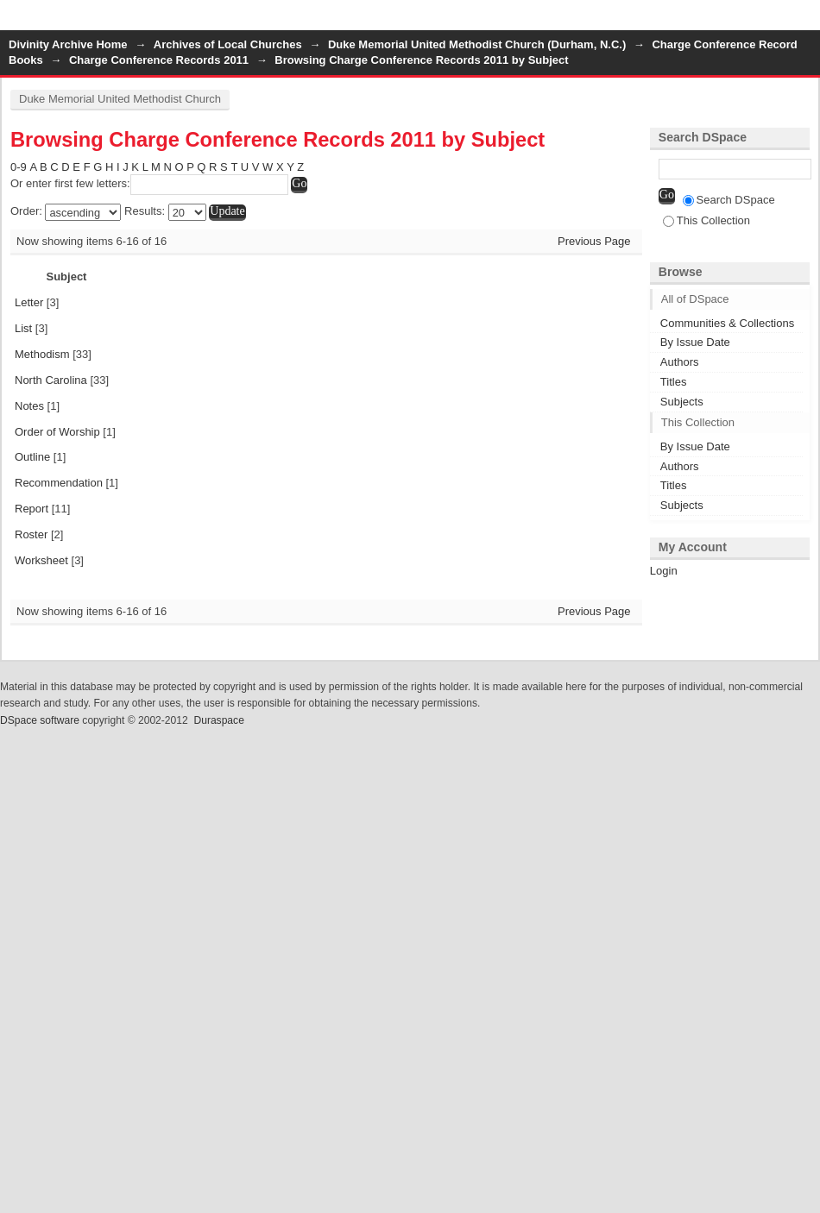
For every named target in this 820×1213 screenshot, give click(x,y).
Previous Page (594, 241)
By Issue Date (695, 342)
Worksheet (41, 560)
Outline (32, 456)
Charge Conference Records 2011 (159, 59)
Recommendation (59, 482)
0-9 (18, 166)
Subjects (681, 401)
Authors (679, 361)
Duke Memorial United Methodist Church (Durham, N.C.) (477, 44)
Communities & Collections (727, 323)
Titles (673, 381)
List (23, 328)
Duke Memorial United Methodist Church (120, 98)
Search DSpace (729, 199)
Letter (29, 302)
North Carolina (51, 380)
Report (31, 508)
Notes (29, 405)
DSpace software (39, 720)
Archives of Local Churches (228, 44)
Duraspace (218, 720)
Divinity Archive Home (68, 44)
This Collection (706, 220)
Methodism (42, 354)
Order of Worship (57, 431)
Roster (31, 534)
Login (806, 21)
